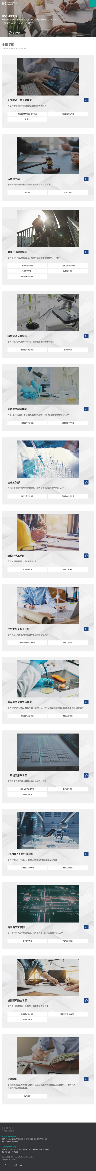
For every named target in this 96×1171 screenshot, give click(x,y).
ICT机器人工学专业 (27, 873)
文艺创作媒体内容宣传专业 (27, 119)
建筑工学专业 (27, 1025)
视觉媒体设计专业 (27, 1019)
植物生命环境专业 (27, 355)
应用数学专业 (27, 799)
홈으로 (10, 33)
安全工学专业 (67, 648)
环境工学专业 (67, 574)
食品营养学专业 (27, 276)
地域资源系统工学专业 (27, 648)
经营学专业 (68, 197)
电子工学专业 (27, 946)
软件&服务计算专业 (27, 794)
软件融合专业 (67, 794)
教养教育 (27, 1101)
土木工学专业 (27, 574)
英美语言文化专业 (68, 119)
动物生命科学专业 (27, 428)
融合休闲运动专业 (27, 282)
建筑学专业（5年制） (67, 1019)
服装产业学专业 (27, 271)
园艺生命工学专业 (27, 501)
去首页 (86, 105)
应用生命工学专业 (68, 501)
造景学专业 (68, 355)
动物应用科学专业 (68, 428)
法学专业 (27, 197)
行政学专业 (27, 124)
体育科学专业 (67, 276)
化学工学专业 (67, 721)
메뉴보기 (92, 3)
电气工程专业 (67, 946)
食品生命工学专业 (27, 721)
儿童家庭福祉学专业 (68, 271)
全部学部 (16, 33)
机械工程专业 (67, 873)
